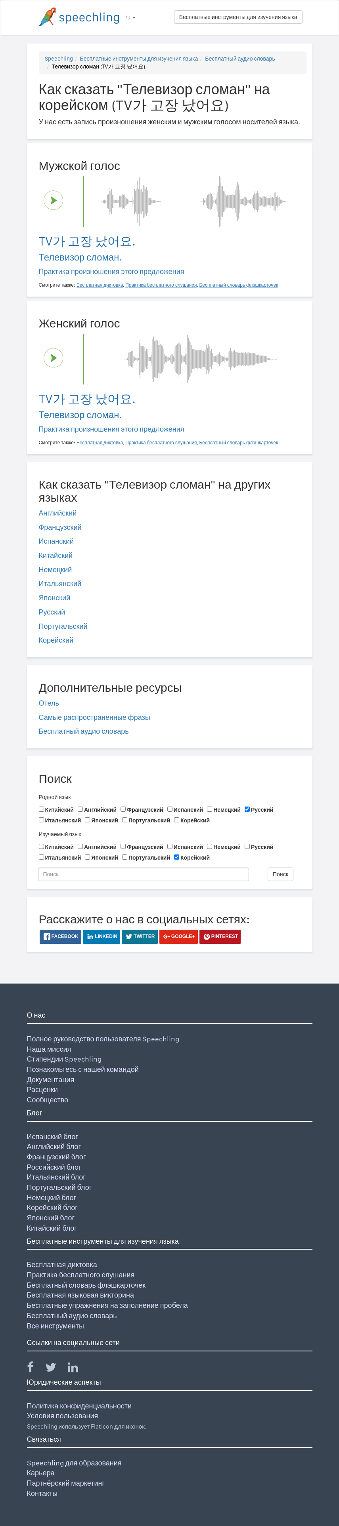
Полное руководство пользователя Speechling (103, 1039)
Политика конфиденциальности (79, 1406)
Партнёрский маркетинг (66, 1483)
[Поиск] (143, 874)
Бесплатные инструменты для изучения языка (238, 17)
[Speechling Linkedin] (78, 1369)
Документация (51, 1079)
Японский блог (51, 1218)
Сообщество (48, 1100)
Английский (58, 513)
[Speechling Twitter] (55, 1369)
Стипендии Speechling (64, 1059)
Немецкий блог (51, 1197)
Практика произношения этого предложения (111, 271)
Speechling (59, 58)
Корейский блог (52, 1207)
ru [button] (130, 17)
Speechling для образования (74, 1463)
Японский (55, 598)
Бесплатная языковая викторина (80, 1295)
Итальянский (60, 583)
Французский (60, 527)
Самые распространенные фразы (94, 717)
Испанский (56, 541)
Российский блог (54, 1167)
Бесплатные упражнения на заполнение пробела (107, 1305)
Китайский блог (52, 1228)
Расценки (42, 1089)
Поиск (280, 874)
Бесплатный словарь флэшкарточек (86, 1285)
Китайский (56, 555)
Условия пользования (62, 1416)
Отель (49, 703)
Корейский (56, 640)
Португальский (63, 626)
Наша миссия (49, 1049)
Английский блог (54, 1146)
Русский (52, 612)
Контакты (42, 1493)
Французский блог (56, 1157)
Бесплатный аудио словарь (240, 58)
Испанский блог (52, 1136)
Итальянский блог (56, 1177)
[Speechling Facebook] (35, 1369)
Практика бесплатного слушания (81, 1275)
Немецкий (55, 569)
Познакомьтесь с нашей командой (83, 1069)
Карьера (41, 1473)
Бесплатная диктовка (62, 1264)
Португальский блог (59, 1187)
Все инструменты (55, 1326)
